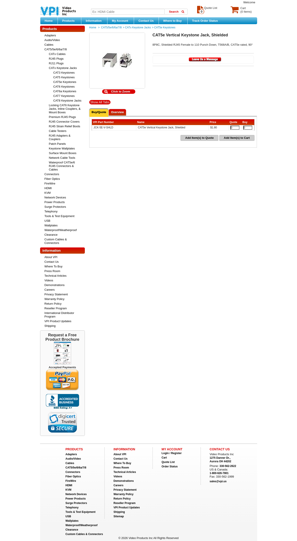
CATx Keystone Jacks (63, 68)
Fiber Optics (52, 178)
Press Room (52, 271)
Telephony (51, 211)
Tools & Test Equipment (60, 216)
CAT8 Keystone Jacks (67, 100)
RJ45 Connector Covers (64, 121)
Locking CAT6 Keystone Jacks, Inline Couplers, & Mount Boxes (65, 109)
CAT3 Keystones (64, 72)
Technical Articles (56, 275)
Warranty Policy (55, 299)
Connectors (52, 174)
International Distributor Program (59, 314)
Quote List (168, 462)
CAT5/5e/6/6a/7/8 (56, 49)
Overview (117, 112)
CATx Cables (57, 54)
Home (49, 20)
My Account (122, 20)
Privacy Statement (56, 294)
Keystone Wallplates (62, 148)
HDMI (48, 188)
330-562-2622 (227, 466)
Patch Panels (57, 143)
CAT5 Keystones (64, 77)
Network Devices (55, 197)
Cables (49, 44)
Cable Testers (57, 131)
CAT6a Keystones (64, 91)
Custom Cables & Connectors (56, 241)
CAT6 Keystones (64, 86)
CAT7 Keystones (64, 96)
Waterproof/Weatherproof (61, 230)
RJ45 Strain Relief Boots (64, 126)
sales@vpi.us (218, 481)
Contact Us (146, 20)
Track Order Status (205, 20)
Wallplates (51, 225)
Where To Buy (53, 266)
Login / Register (172, 453)
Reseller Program (56, 308)
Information (95, 20)
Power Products (55, 202)
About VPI (51, 257)
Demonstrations (55, 285)
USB (47, 220)
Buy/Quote (99, 112)
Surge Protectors (55, 206)
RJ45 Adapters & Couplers (60, 137)
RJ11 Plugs (56, 63)
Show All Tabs (100, 102)
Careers (50, 289)
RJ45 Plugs (56, 58)
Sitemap (119, 516)
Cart (164, 457)
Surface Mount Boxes (62, 153)
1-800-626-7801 (219, 473)
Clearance (51, 234)
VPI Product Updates (58, 321)
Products (70, 20)
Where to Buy (174, 20)
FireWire (50, 183)
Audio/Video (52, 40)
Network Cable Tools (62, 157)
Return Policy (53, 303)
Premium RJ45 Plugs (62, 117)
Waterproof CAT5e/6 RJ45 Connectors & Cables (62, 166)
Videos (49, 280)
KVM (48, 192)
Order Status (170, 466)
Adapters (50, 35)
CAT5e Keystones (64, 82)
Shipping (50, 325)
